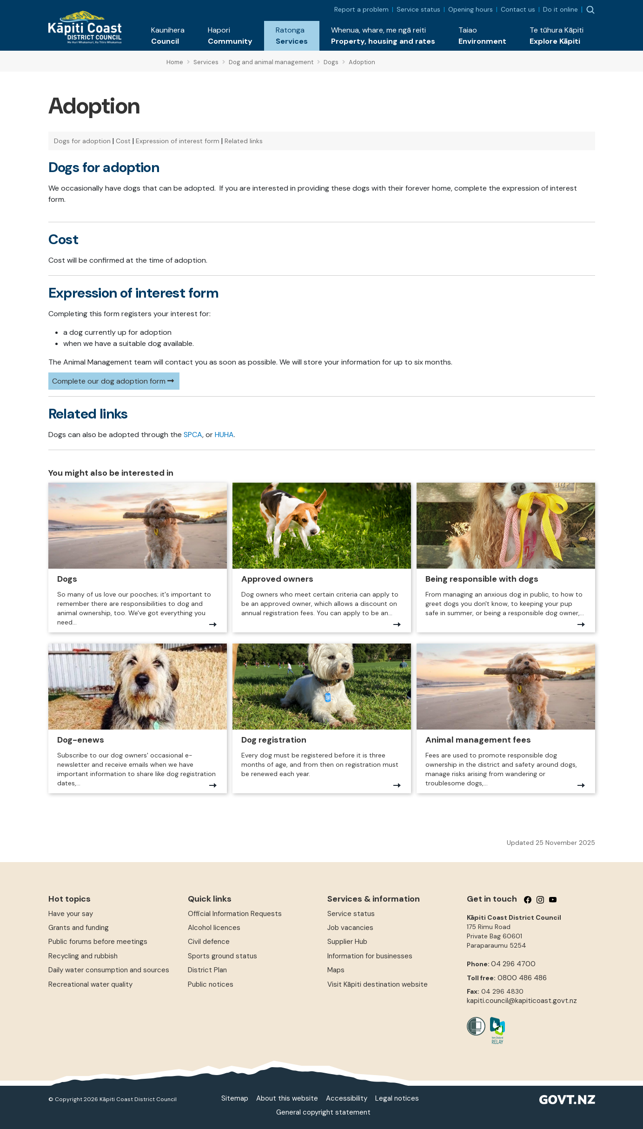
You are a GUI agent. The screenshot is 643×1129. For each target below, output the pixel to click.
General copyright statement (323, 1112)
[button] (167, 36)
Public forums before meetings (97, 941)
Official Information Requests (235, 913)
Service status (418, 9)
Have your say (70, 913)
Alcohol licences (214, 927)
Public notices (210, 984)
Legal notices (397, 1098)
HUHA (224, 434)
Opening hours (470, 9)
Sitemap (234, 1098)
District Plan (207, 970)
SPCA (193, 434)
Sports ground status (222, 956)
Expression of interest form (177, 141)
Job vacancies (350, 927)
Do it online (560, 9)
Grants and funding (78, 927)
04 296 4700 (513, 964)
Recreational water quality (90, 984)
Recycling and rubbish (83, 956)
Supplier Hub (347, 941)
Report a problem (361, 9)
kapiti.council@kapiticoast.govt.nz (522, 1000)
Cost (123, 141)
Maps (336, 970)
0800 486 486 (522, 978)
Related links (244, 141)
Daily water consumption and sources (108, 970)
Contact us (518, 9)
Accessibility (346, 1098)
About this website (287, 1098)
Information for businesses (369, 956)
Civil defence (209, 941)
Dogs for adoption (82, 141)
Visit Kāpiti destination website (377, 984)
